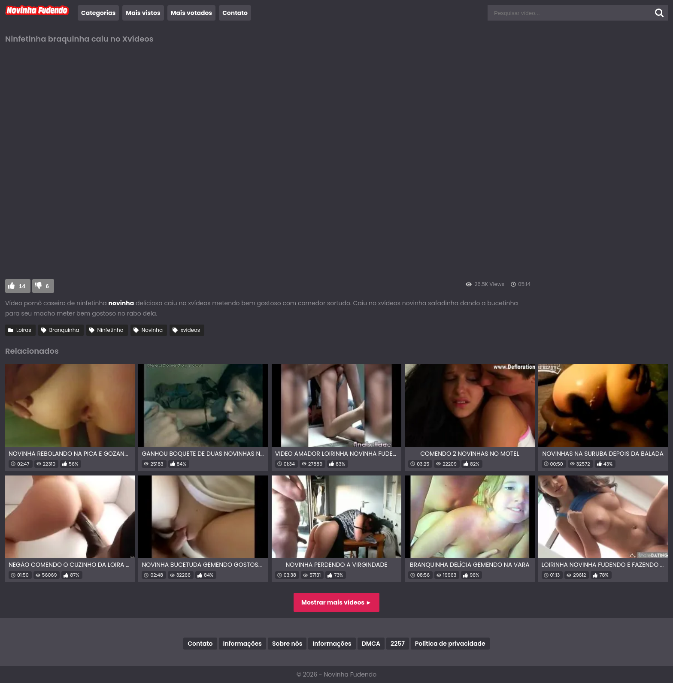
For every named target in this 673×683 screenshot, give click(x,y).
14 (22, 286)
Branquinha (64, 330)
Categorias (98, 13)
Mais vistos (143, 13)
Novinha (152, 330)
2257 (398, 643)
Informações (242, 643)
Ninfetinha (110, 330)
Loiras (23, 330)
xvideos (190, 330)
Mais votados (191, 13)
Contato (235, 13)
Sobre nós (287, 643)
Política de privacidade (450, 643)
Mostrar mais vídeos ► (336, 602)
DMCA (371, 643)
